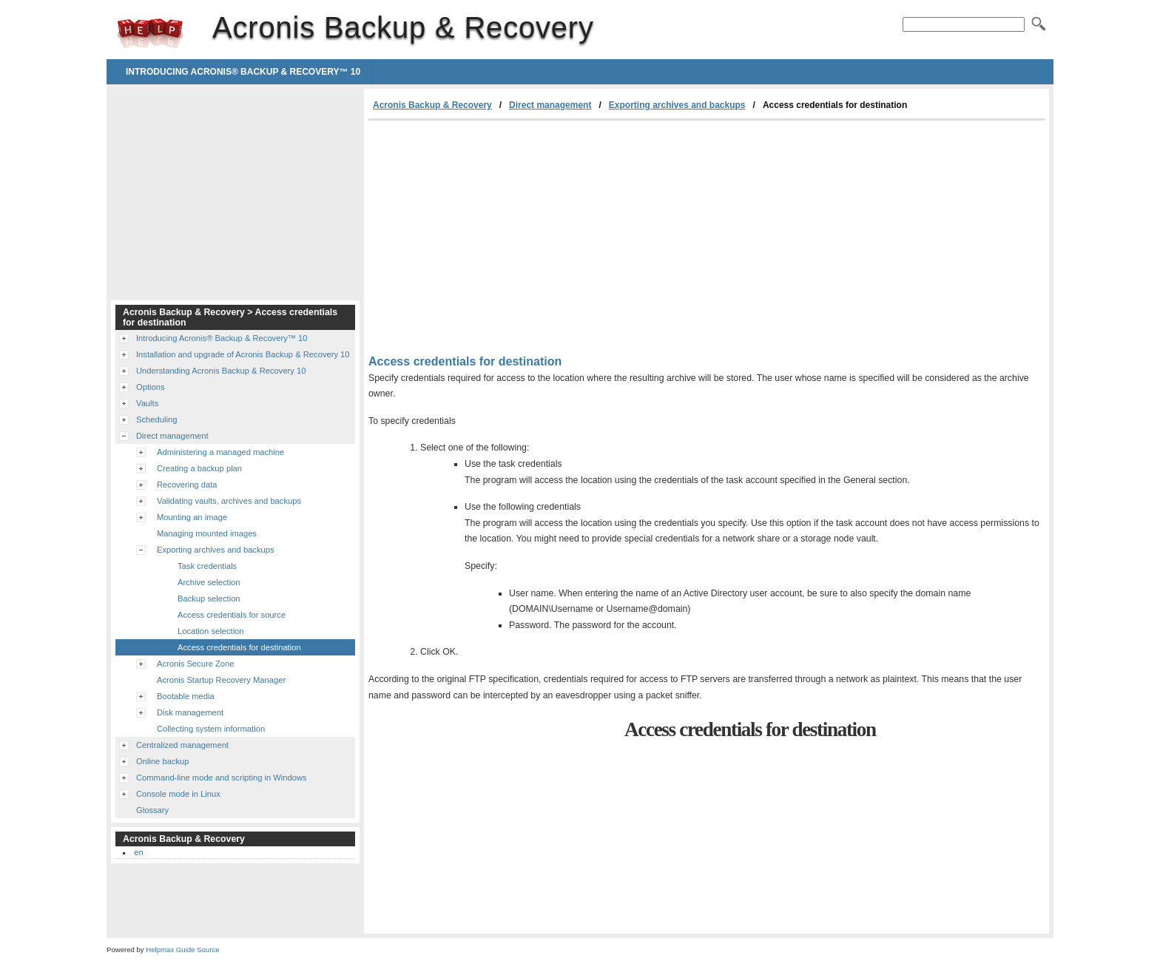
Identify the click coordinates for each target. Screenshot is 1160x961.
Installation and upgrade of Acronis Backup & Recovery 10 (243, 354)
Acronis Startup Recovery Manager (221, 679)
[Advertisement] (492, 231)
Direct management (550, 105)
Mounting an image (192, 517)
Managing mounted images (207, 533)
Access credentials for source (232, 614)
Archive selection (209, 582)
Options (150, 386)
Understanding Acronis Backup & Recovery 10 (221, 370)
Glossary (152, 810)
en (138, 852)
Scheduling (156, 419)
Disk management (190, 712)
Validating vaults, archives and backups (229, 500)
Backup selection (209, 598)
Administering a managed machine (220, 452)
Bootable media (186, 696)
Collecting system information (211, 728)
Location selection (211, 631)
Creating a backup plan (199, 468)
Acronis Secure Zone (195, 663)
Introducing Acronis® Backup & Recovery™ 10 (243, 72)
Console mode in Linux (178, 793)
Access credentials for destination (239, 647)
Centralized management (182, 745)
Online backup (162, 761)
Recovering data (187, 484)
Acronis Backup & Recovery (150, 33)
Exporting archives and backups (677, 105)
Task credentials (207, 566)
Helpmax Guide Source (182, 949)
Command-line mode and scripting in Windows (221, 777)
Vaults (147, 403)
